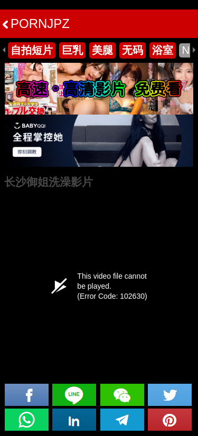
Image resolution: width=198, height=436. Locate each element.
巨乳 (72, 50)
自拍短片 (32, 50)
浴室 (162, 50)
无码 (132, 50)
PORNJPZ (36, 23)
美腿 (102, 50)
